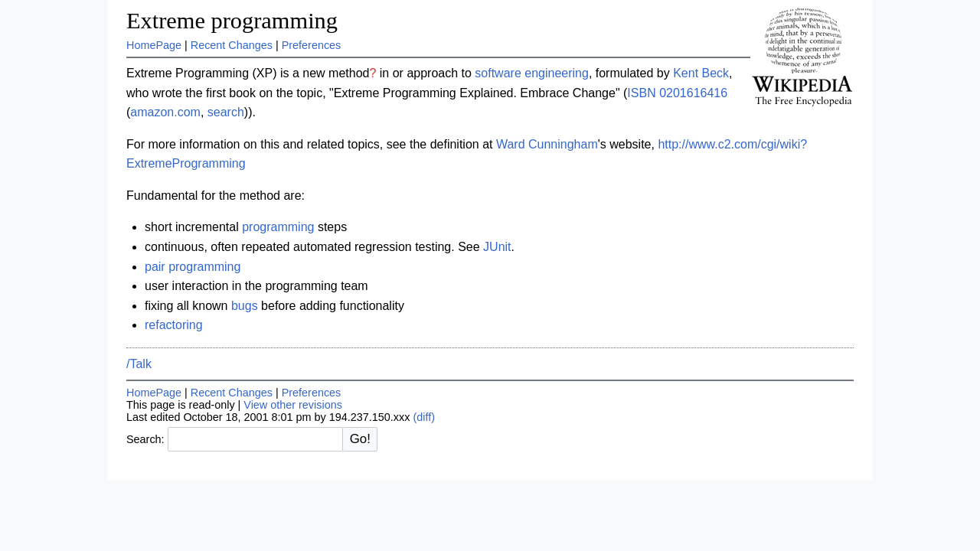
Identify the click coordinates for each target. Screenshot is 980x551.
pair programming (192, 266)
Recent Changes (232, 45)
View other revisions (292, 405)
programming (278, 226)
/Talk (139, 363)
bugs (244, 305)
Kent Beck (701, 73)
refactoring (174, 324)
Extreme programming (232, 21)
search (225, 112)
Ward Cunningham (547, 144)
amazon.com (165, 112)
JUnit (497, 246)
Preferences (311, 45)
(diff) (424, 417)
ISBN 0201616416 (677, 92)
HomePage (153, 45)
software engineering (532, 73)
